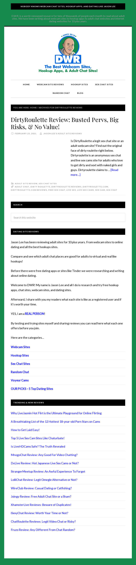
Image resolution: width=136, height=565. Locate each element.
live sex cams (85, 190)
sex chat (111, 190)
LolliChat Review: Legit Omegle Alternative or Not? (44, 479)
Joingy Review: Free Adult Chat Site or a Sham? (41, 496)
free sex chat (56, 190)
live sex (71, 190)
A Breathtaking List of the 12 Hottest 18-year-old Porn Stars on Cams (55, 421)
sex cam (100, 190)
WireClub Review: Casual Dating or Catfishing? (41, 488)
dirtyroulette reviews (66, 186)
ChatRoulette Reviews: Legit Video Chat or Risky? (43, 521)
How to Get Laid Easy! (25, 430)
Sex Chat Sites (48, 183)
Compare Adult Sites (68, 53)
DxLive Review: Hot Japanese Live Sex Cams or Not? (45, 463)
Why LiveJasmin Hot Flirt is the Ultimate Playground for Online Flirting (56, 413)
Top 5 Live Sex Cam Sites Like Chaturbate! (38, 438)
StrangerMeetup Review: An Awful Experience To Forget (48, 471)
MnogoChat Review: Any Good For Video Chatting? (44, 455)
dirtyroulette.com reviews (29, 190)
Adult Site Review (26, 183)
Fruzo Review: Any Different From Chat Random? (43, 530)
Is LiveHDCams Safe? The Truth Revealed (38, 446)
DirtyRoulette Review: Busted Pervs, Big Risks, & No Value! (65, 123)
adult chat (22, 186)
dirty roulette (40, 186)
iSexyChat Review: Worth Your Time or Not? (39, 513)
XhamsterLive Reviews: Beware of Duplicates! (41, 505)
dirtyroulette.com (95, 186)
